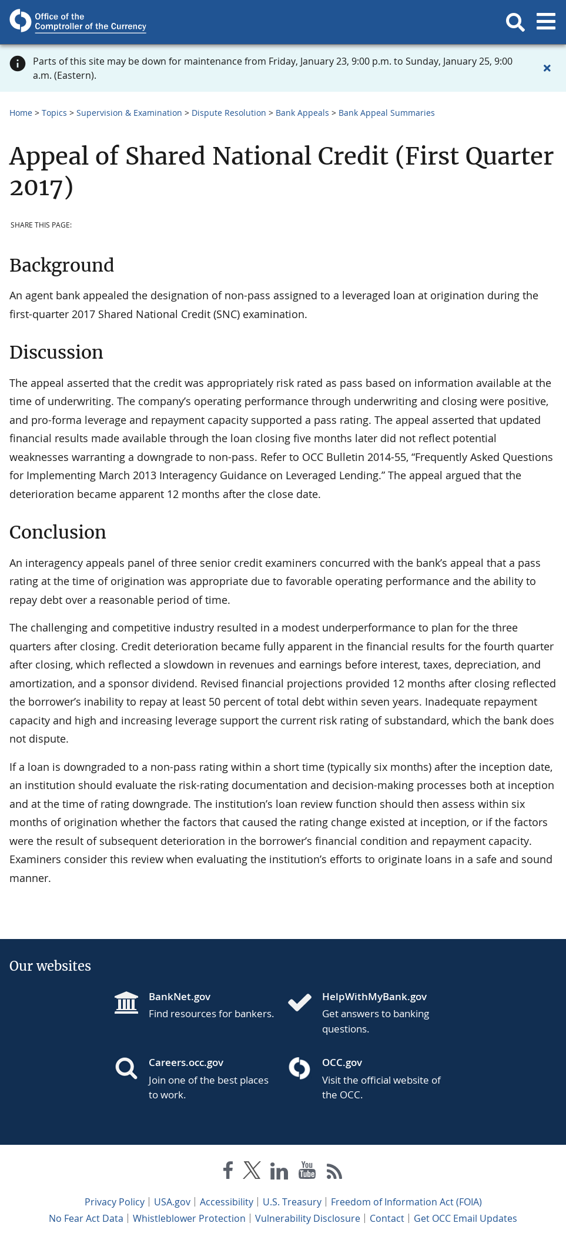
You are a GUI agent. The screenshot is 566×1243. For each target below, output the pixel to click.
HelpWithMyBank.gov (374, 996)
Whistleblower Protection (189, 1218)
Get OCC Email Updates (465, 1218)
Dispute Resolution (229, 112)
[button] (515, 22)
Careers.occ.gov (186, 1062)
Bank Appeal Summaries (387, 112)
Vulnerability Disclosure (307, 1218)
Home (20, 112)
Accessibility (226, 1201)
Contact (387, 1218)
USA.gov (172, 1201)
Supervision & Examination (129, 112)
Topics (54, 112)
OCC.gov (342, 1062)
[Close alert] (547, 68)
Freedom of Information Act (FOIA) (406, 1201)
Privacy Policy (115, 1201)
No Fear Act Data (86, 1218)
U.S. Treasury (292, 1201)
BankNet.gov (179, 996)
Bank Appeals (302, 112)
